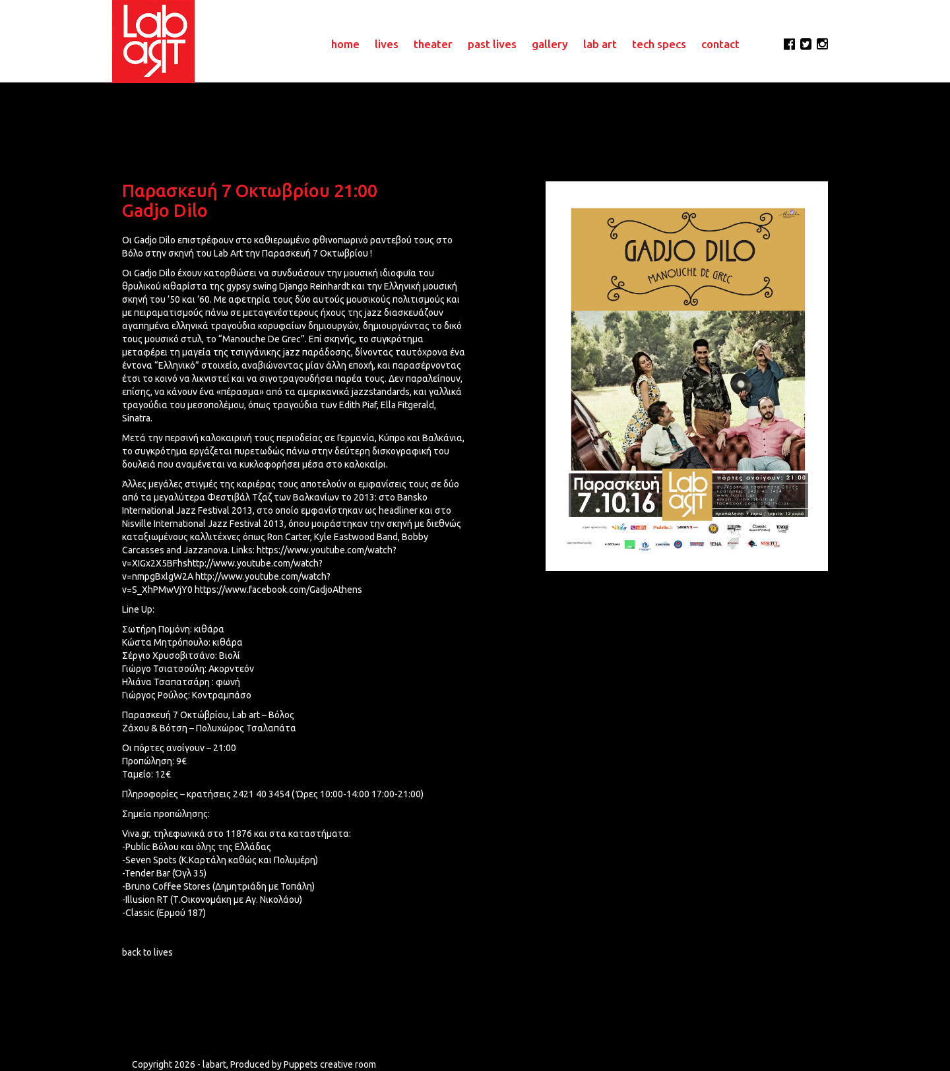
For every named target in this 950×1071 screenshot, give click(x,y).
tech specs (659, 44)
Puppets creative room (330, 1064)
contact (720, 44)
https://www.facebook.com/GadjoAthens (278, 589)
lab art (600, 44)
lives (386, 44)
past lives (492, 44)
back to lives (147, 952)
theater (433, 44)
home (345, 44)
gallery (550, 44)
